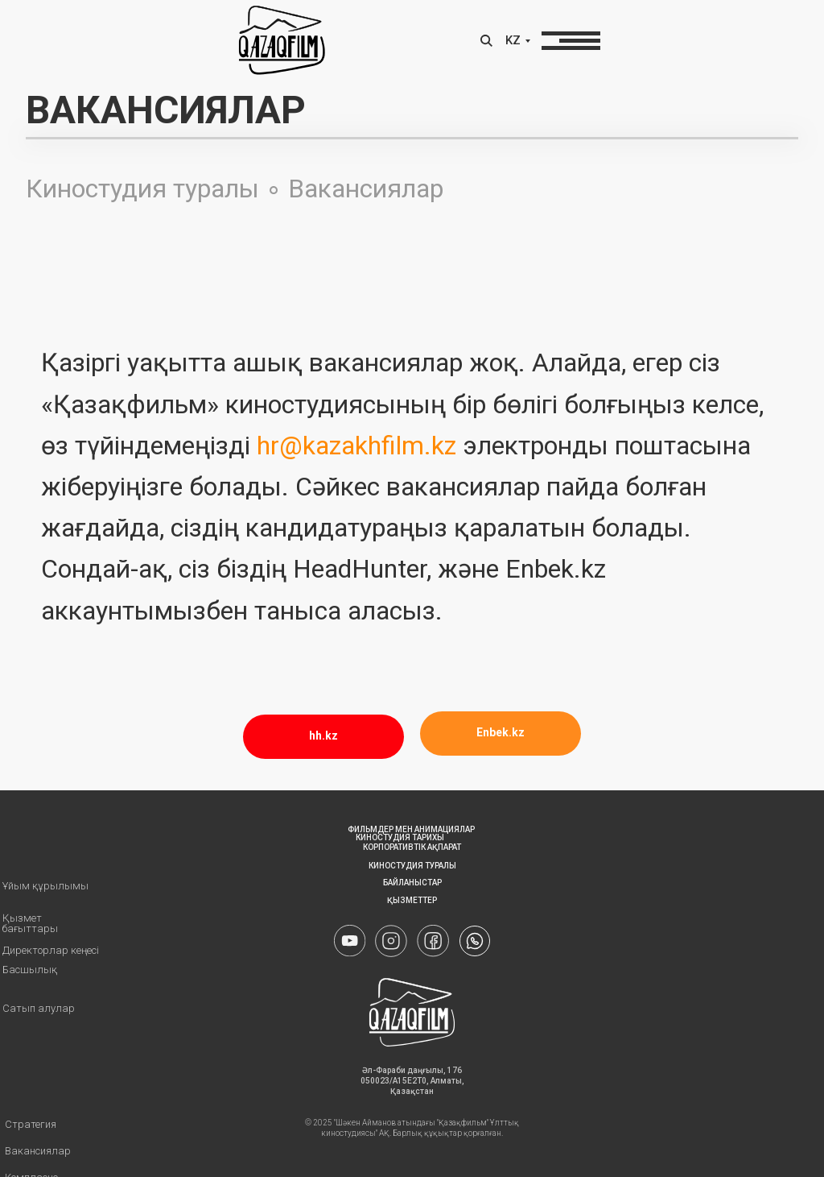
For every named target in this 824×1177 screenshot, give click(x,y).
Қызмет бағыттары (30, 923)
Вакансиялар (365, 188)
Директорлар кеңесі (50, 950)
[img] (475, 941)
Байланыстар (412, 882)
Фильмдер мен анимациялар (411, 829)
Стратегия (30, 1124)
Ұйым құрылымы (45, 886)
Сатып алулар (38, 1008)
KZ (513, 40)
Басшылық (29, 970)
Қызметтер (412, 900)
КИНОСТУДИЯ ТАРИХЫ (400, 837)
